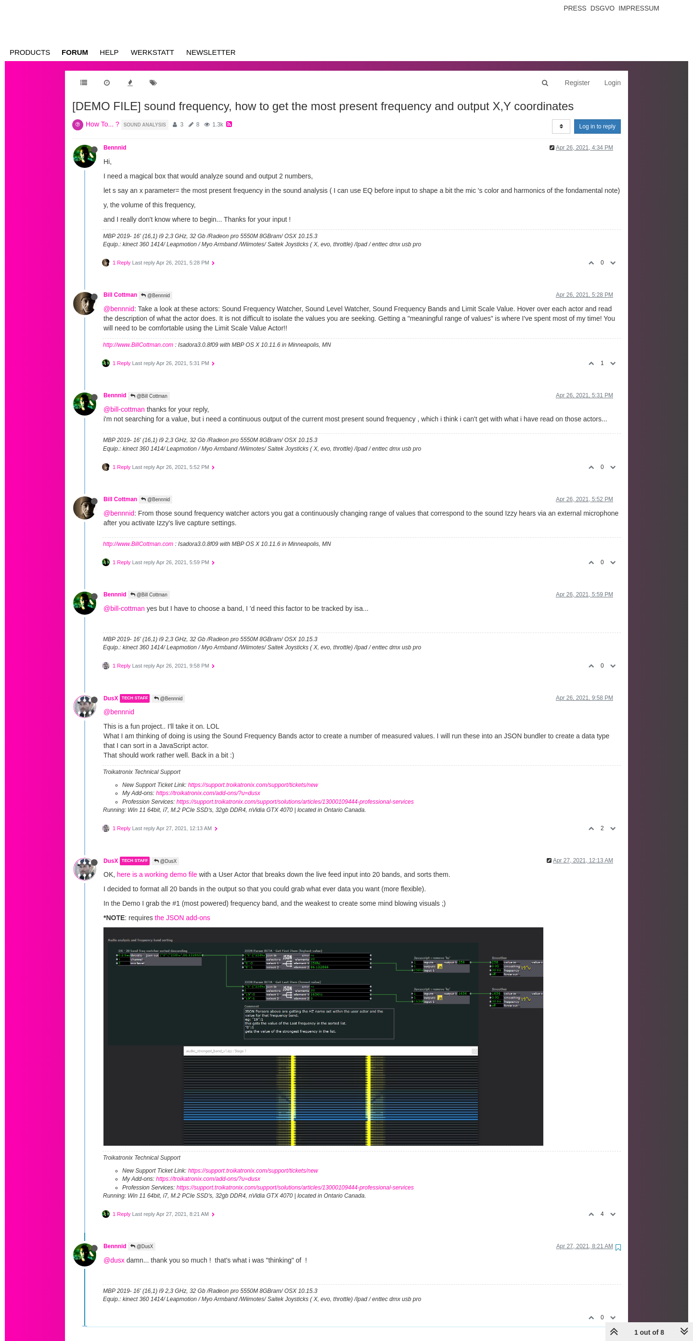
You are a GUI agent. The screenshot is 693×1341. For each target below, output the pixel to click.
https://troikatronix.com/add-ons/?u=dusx (208, 793)
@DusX (165, 861)
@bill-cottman (124, 409)
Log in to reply (597, 126)
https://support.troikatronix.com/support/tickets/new (253, 785)
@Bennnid (155, 295)
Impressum (638, 8)
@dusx (114, 1260)
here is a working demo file (157, 874)
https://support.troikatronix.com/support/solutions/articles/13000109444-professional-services (295, 801)
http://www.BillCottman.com (138, 345)
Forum (75, 52)
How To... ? (102, 124)
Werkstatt (152, 52)
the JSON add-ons (182, 918)
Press (575, 8)
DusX (110, 698)
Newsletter (211, 52)
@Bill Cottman (148, 396)
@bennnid (118, 309)
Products (30, 52)
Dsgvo (602, 8)
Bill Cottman (120, 294)
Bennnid (115, 147)
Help (109, 52)
